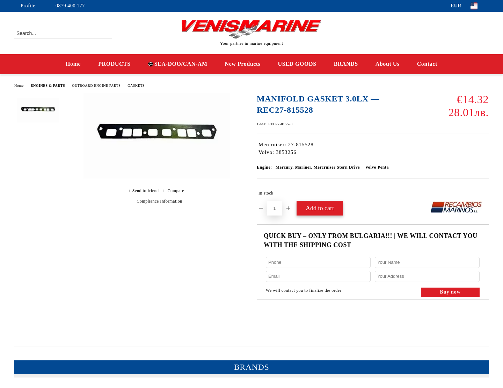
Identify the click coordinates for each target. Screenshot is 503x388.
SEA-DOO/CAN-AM (177, 64)
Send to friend (145, 190)
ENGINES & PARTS (48, 85)
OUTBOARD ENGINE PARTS (96, 85)
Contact (427, 64)
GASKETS (136, 85)
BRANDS (346, 64)
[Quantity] (274, 208)
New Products (243, 64)
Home (73, 64)
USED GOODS (297, 64)
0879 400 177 (70, 5)
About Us (388, 64)
